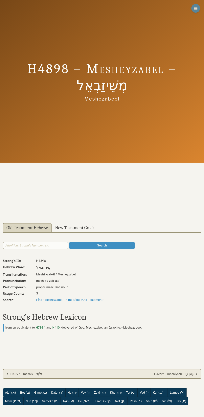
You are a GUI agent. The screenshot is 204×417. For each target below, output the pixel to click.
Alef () (10, 392)
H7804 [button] (40, 328)
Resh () (136, 401)
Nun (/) (32, 401)
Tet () (130, 392)
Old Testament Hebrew (27, 227)
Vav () (85, 392)
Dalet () (57, 392)
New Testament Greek (75, 227)
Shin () (152, 401)
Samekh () (50, 401)
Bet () (25, 392)
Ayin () (68, 401)
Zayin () (100, 392)
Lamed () (177, 392)
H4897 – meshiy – (24, 374)
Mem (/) (13, 401)
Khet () (116, 392)
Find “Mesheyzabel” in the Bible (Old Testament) (69, 300)
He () (72, 392)
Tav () (181, 401)
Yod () (144, 392)
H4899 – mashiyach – (175, 374)
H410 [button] (56, 328)
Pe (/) (84, 401)
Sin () (167, 401)
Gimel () (40, 392)
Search (102, 245)
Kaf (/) (159, 392)
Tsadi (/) (103, 401)
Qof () (120, 401)
